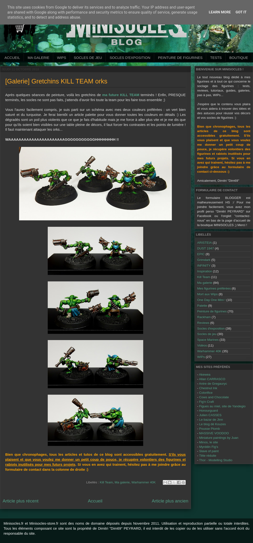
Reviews (203, 323)
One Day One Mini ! (211, 300)
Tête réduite (207, 455)
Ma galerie (38, 58)
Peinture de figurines (212, 311)
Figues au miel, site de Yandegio (222, 406)
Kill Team (106, 482)
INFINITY (204, 265)
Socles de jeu (88, 58)
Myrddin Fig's (208, 447)
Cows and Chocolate (214, 397)
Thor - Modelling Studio (215, 460)
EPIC (201, 254)
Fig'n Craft (206, 401)
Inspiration (204, 271)
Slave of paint (209, 451)
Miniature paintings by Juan (218, 438)
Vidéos (202, 345)
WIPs (61, 58)
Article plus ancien (170, 500)
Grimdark (204, 260)
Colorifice (205, 392)
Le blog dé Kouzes (212, 424)
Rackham (204, 317)
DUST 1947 (205, 248)
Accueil (12, 58)
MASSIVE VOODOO (214, 433)
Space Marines (208, 339)
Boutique (238, 58)
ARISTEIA (204, 242)
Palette (202, 305)
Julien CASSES (210, 415)
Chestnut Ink (208, 388)
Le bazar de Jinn (211, 419)
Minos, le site (208, 442)
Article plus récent (20, 500)
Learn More (220, 12)
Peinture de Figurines (180, 58)
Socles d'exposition (130, 58)
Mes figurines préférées (214, 288)
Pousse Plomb (209, 428)
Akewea (205, 374)
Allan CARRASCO (212, 379)
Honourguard (208, 410)
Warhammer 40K (144, 482)
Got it (241, 12)
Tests (215, 58)
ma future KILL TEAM (120, 95)
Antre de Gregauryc (213, 383)
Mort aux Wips (207, 294)
